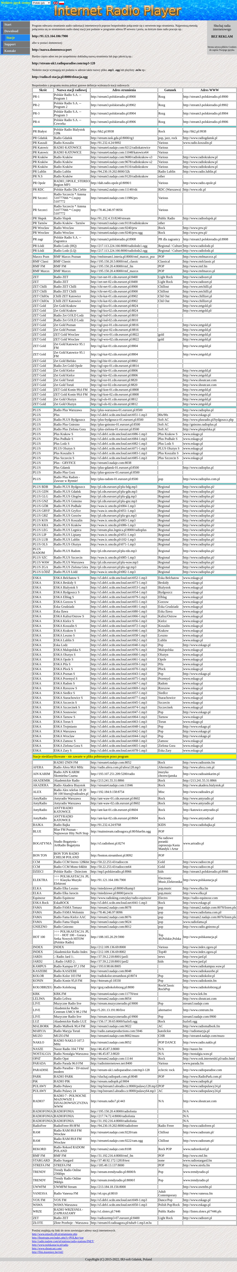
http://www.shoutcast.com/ (47, 1248)
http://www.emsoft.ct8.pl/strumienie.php (54, 1234)
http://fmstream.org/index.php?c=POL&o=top (57, 1237)
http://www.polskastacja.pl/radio (50, 1244)
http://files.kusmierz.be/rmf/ (47, 1252)
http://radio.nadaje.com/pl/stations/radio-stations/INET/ (63, 1241)
